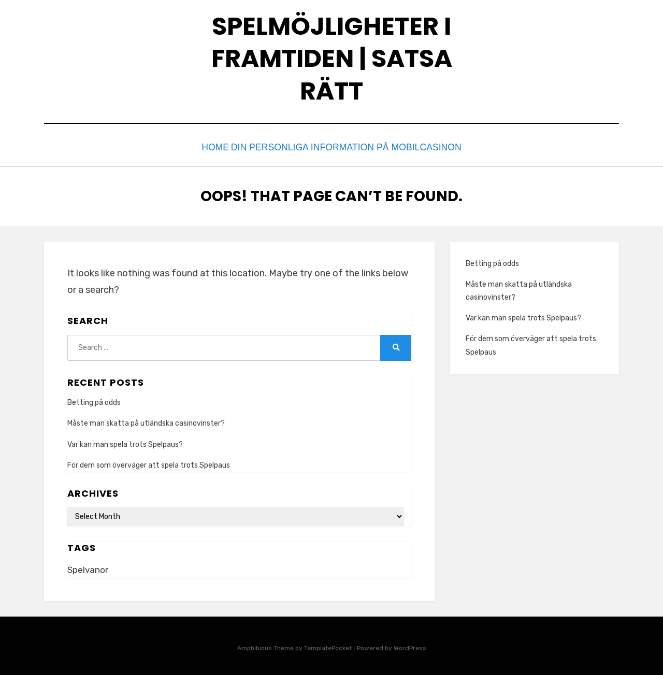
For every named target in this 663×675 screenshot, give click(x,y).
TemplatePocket (328, 645)
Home (220, 146)
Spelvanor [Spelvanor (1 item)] (87, 567)
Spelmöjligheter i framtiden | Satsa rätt (331, 58)
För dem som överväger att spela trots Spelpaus (148, 462)
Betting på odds (94, 400)
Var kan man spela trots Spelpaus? (125, 442)
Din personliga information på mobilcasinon (352, 146)
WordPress (410, 645)
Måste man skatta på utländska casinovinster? (146, 421)
